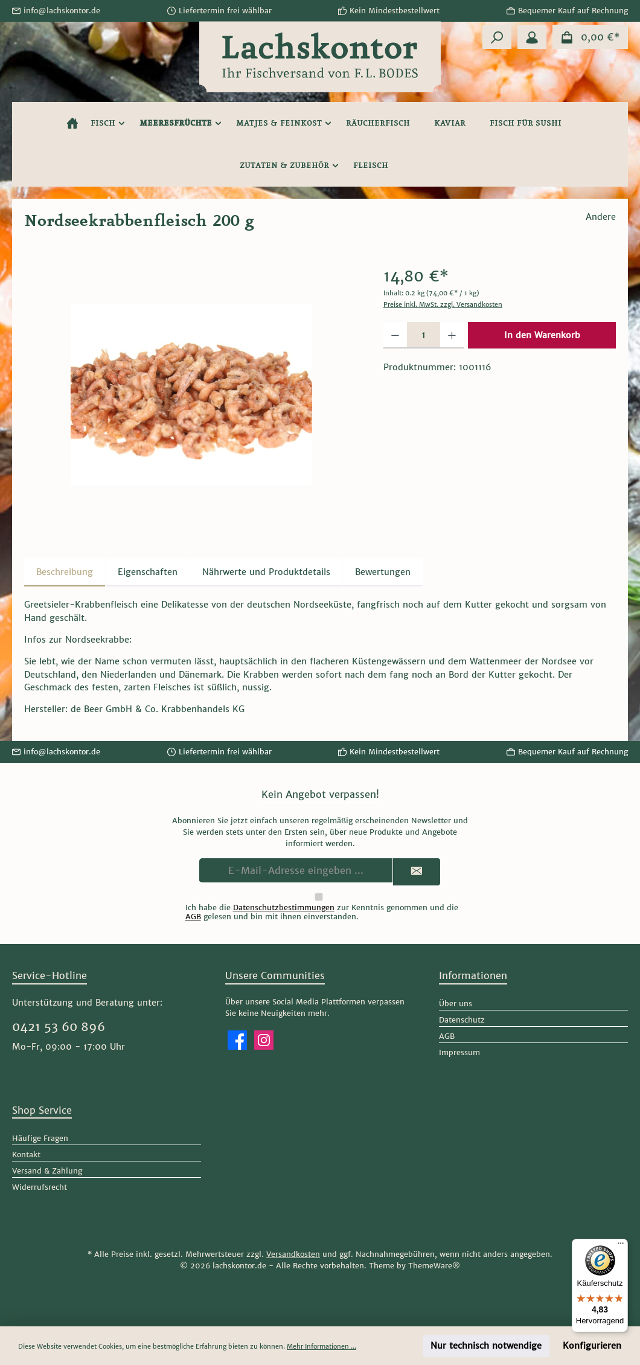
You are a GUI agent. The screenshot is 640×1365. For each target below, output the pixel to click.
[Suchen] (496, 37)
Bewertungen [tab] (383, 572)
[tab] (64, 572)
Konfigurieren (592, 1345)
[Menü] (620, 1246)
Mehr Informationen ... (321, 1346)
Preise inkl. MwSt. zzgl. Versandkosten (442, 304)
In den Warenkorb (542, 335)
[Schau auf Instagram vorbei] (264, 1040)
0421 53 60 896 (58, 1027)
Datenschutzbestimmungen (283, 907)
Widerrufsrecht (39, 1187)
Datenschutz (462, 1019)
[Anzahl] (423, 335)
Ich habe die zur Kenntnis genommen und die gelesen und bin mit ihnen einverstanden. (321, 912)
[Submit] (416, 872)
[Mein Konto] (531, 37)
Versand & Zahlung (47, 1170)
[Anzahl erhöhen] (452, 335)
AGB (193, 916)
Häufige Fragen (40, 1138)
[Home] (72, 123)
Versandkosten (293, 1254)
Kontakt (26, 1154)
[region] (191, 395)
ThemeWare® (434, 1265)
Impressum (459, 1052)
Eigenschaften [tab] (148, 572)
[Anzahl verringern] (395, 335)
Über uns (455, 1003)
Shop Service (42, 1110)
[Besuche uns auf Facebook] (237, 1040)
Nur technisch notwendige (486, 1345)
